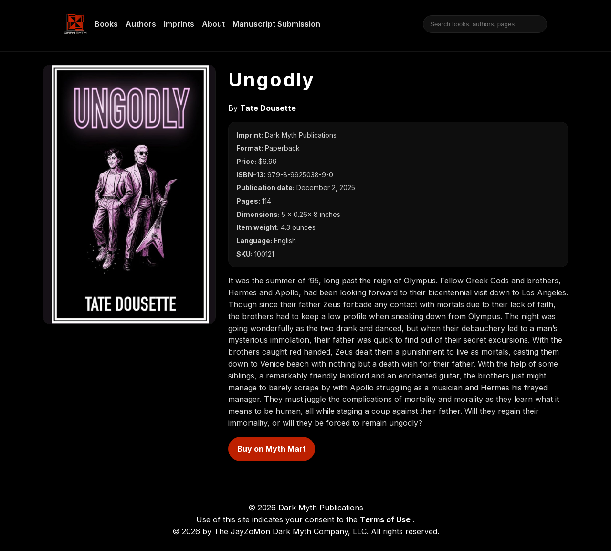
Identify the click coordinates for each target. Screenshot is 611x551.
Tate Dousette (268, 108)
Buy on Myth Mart (271, 449)
